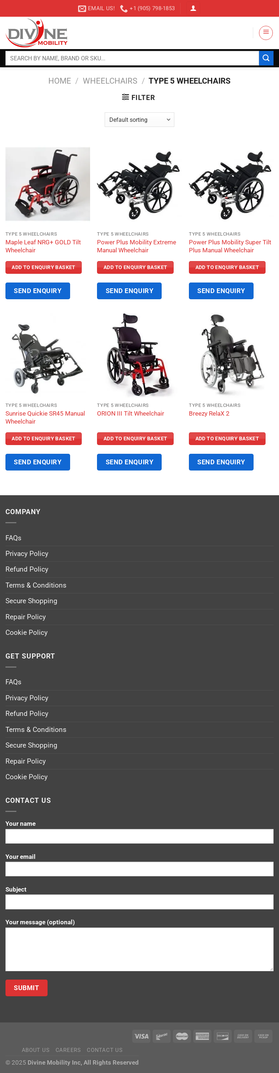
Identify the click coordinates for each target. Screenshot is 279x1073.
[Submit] (266, 58)
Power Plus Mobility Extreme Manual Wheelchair (136, 246)
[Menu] (266, 33)
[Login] (193, 8)
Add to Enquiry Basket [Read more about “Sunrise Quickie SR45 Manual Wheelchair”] (44, 438)
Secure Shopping (31, 601)
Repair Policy (25, 617)
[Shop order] (139, 119)
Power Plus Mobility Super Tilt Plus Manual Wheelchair (230, 246)
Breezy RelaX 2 (209, 413)
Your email (139, 867)
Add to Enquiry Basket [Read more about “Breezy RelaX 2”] (227, 438)
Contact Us (104, 1050)
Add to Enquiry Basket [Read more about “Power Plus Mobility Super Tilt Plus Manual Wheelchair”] (227, 267)
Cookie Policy (26, 632)
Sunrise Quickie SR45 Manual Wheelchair (45, 417)
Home (59, 80)
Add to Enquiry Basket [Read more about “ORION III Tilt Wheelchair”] (135, 438)
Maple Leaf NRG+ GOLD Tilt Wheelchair (43, 246)
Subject (139, 900)
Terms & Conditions (35, 585)
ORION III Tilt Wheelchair (130, 413)
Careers (68, 1050)
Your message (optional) (139, 947)
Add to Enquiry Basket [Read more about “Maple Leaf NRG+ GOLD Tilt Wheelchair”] (44, 267)
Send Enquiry (38, 291)
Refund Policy (26, 569)
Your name (139, 834)
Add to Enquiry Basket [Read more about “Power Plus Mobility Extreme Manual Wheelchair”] (135, 267)
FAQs (13, 538)
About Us (36, 1050)
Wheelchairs (110, 80)
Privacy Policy (26, 553)
